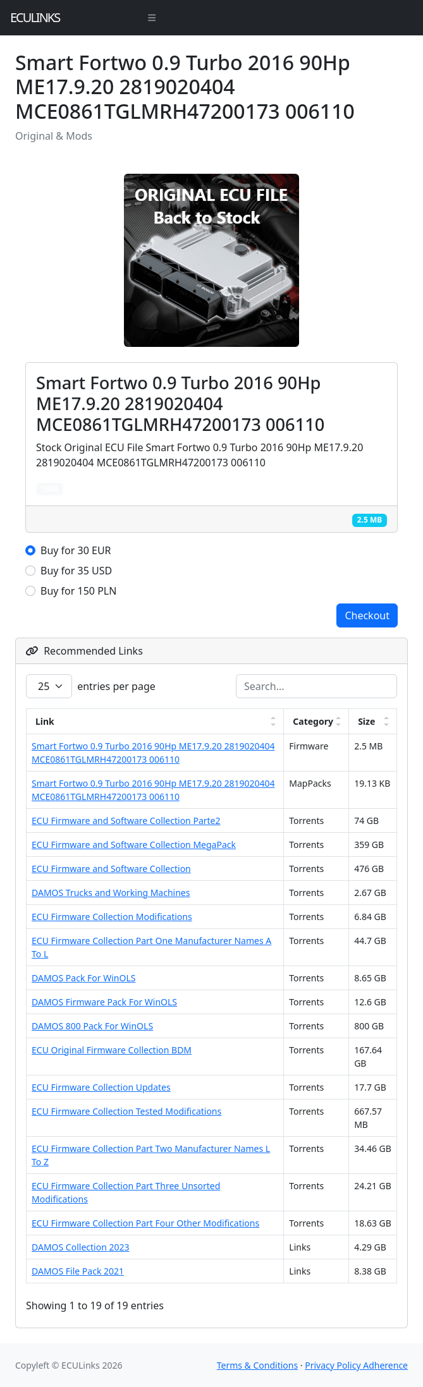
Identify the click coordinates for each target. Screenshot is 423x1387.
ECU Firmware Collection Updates (101, 1087)
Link (44, 721)
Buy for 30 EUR (75, 550)
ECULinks (34, 17)
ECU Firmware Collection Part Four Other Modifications (145, 1223)
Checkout (367, 615)
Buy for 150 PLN (78, 591)
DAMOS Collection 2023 (80, 1247)
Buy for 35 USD (76, 571)
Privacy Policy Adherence (356, 1365)
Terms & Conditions (257, 1365)
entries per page (91, 686)
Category (313, 721)
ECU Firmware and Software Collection (111, 869)
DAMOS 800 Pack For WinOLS (92, 1026)
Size (366, 721)
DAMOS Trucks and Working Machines (111, 893)
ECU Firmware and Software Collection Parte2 (126, 821)
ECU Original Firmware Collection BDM (112, 1050)
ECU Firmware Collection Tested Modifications (126, 1111)
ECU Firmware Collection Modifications (112, 917)
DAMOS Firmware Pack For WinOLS (104, 1002)
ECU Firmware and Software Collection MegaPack (134, 845)
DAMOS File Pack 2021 (78, 1271)
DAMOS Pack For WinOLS (83, 978)
